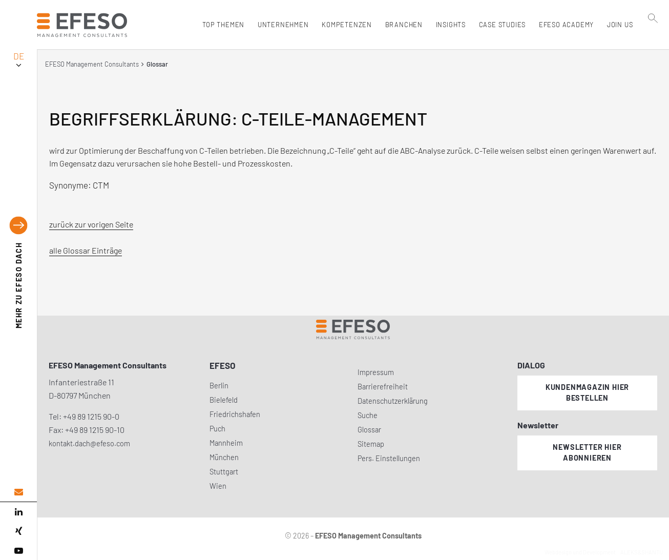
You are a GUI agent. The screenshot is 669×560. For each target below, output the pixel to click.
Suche (368, 415)
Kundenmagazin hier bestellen (587, 392)
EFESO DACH (18, 285)
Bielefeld (224, 400)
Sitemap (371, 444)
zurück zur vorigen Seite (91, 224)
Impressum (376, 372)
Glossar (369, 429)
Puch (217, 428)
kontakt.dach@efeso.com (89, 443)
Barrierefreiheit (383, 386)
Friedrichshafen (235, 414)
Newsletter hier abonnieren (587, 452)
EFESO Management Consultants (92, 64)
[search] (653, 47)
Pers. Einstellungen (389, 458)
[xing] (18, 531)
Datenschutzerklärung (393, 401)
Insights (448, 24)
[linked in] (18, 512)
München (224, 457)
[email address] (18, 492)
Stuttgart (224, 471)
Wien (218, 486)
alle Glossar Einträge (85, 250)
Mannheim (226, 443)
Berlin (219, 385)
